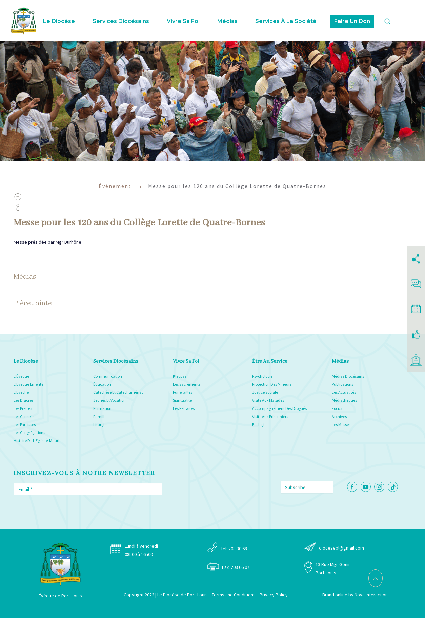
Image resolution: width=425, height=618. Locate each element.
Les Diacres (23, 400)
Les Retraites (184, 408)
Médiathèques (344, 400)
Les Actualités (344, 392)
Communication (107, 376)
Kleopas (179, 376)
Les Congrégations (29, 432)
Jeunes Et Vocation (109, 400)
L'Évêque (21, 376)
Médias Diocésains (348, 376)
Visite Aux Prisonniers (270, 416)
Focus (337, 408)
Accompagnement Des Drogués (279, 408)
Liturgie (99, 424)
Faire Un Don (352, 21)
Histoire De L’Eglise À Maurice (38, 440)
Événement (115, 186)
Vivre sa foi (183, 21)
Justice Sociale (265, 392)
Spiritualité (182, 400)
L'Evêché (21, 392)
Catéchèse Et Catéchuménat (118, 392)
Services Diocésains (121, 21)
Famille (99, 416)
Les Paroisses (25, 424)
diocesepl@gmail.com (341, 548)
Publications (342, 384)
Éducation (102, 384)
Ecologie (259, 424)
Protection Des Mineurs (271, 384)
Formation (102, 408)
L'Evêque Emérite (28, 384)
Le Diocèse (59, 21)
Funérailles (182, 392)
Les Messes (341, 424)
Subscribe (295, 487)
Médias (227, 21)
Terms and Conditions (234, 595)
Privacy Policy (274, 595)
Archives (339, 416)
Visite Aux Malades (268, 400)
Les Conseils (24, 416)
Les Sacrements (186, 384)
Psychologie (262, 376)
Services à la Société (286, 21)
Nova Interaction (371, 595)
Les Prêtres (23, 408)
